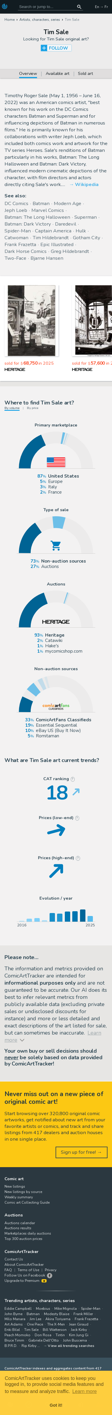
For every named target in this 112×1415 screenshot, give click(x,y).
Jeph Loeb (15, 210)
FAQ (8, 1270)
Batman (41, 203)
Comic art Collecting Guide (27, 1202)
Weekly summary (18, 1197)
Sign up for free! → (81, 1152)
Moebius (43, 1308)
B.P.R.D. (10, 1345)
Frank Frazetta (20, 244)
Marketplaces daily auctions (27, 1233)
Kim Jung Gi (78, 1335)
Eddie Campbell (18, 1308)
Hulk (81, 230)
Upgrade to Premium (25, 1280)
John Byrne (13, 1314)
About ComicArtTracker (24, 1264)
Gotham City (86, 237)
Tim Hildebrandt (51, 237)
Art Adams (13, 1324)
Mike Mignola (65, 1308)
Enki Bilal (12, 1329)
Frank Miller (83, 1314)
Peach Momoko (17, 1335)
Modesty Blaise (56, 1314)
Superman (85, 217)
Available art (58, 74)
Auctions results (17, 1228)
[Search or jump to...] (79, 6)
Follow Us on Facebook (24, 1275)
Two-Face (15, 258)
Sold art (85, 74)
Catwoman (16, 237)
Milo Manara (14, 1319)
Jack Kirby (79, 1329)
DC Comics (16, 203)
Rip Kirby (29, 1345)
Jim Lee (35, 1319)
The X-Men (56, 1324)
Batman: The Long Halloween (37, 217)
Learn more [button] (84, 1391)
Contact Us (13, 1259)
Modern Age (67, 203)
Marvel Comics (47, 210)
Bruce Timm (14, 1340)
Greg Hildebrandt (70, 251)
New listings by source (23, 1191)
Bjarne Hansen (46, 258)
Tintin (60, 1335)
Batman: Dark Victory (27, 224)
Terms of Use (28, 1270)
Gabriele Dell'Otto (43, 1340)
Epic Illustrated (56, 244)
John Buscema (75, 1340)
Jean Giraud (78, 1324)
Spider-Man (17, 230)
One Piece (35, 1324)
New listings (14, 1186)
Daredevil (65, 224)
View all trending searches (71, 1345)
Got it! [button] (56, 1405)
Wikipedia (87, 184)
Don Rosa (43, 1335)
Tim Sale (31, 1329)
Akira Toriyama (57, 1319)
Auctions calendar (19, 1223)
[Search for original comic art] (50, 6)
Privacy (50, 1270)
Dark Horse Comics (25, 251)
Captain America (53, 230)
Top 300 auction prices (23, 1238)
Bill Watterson (55, 1329)
